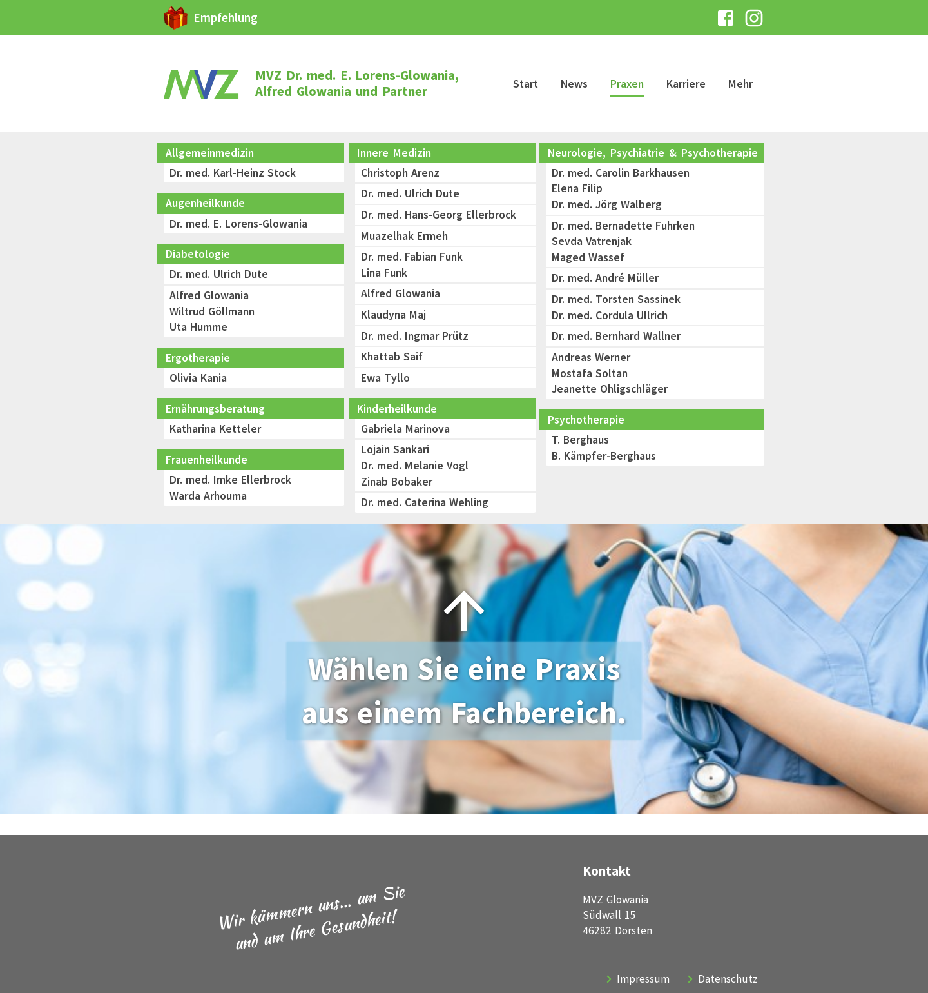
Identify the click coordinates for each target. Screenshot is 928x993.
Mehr (740, 84)
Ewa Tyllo (385, 378)
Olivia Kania (198, 378)
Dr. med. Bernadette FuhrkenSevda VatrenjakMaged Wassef (623, 241)
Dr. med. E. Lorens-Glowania (238, 224)
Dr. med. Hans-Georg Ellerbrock (438, 215)
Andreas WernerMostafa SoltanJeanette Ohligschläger (610, 373)
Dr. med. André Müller (605, 278)
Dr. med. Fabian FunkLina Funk (412, 265)
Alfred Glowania (400, 293)
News (574, 84)
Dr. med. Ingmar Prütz (415, 336)
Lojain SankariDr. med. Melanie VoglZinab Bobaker (415, 465)
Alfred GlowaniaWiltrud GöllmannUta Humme (212, 311)
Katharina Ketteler (215, 429)
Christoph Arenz (400, 173)
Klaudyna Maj (393, 315)
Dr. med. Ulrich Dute (218, 274)
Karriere (686, 84)
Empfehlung (225, 17)
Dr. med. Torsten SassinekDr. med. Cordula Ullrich (616, 307)
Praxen (627, 84)
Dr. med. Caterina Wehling (424, 502)
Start (525, 84)
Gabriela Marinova (405, 429)
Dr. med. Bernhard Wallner (616, 336)
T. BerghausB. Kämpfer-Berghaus (604, 448)
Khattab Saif (392, 356)
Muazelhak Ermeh (406, 236)
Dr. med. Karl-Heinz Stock (232, 173)
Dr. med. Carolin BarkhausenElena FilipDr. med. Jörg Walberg (621, 188)
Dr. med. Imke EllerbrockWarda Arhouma (230, 488)
